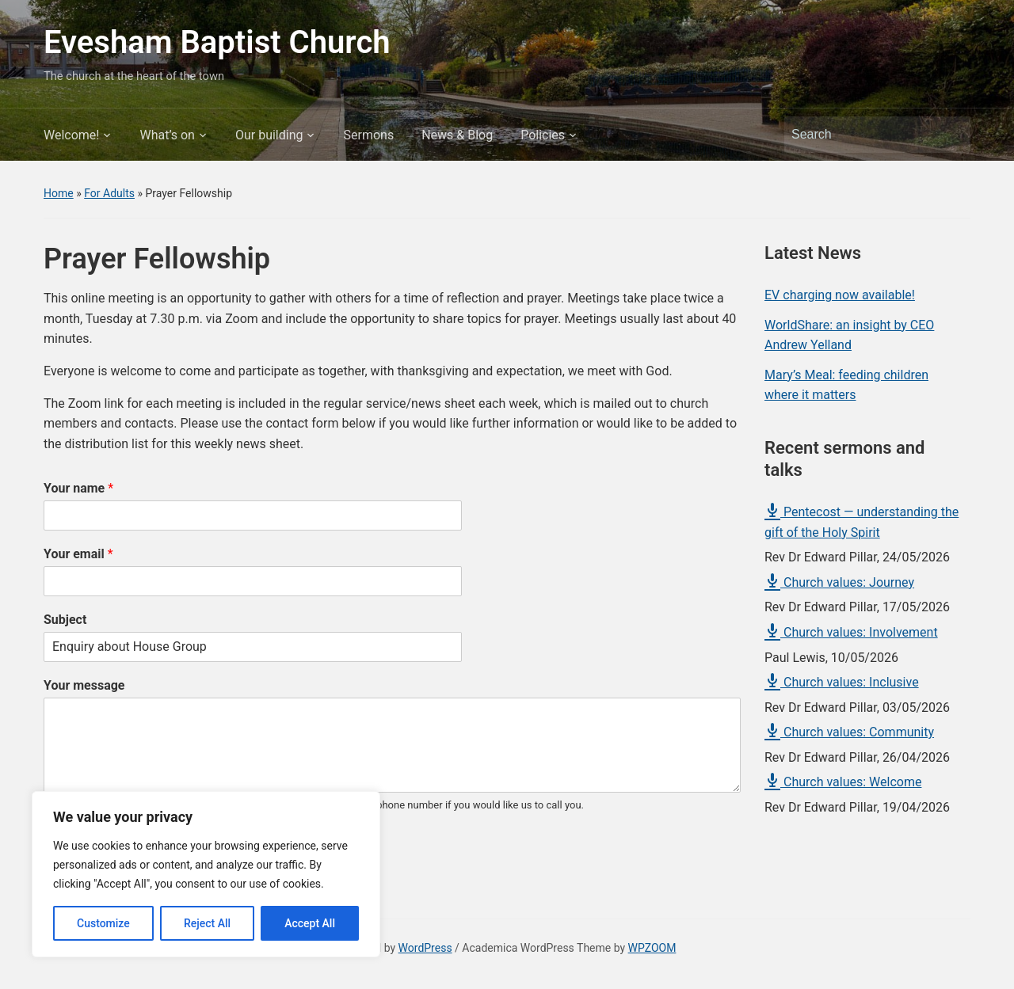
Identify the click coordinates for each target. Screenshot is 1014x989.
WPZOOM (652, 947)
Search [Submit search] (951, 134)
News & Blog (457, 135)
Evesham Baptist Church (217, 42)
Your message (84, 685)
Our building (269, 135)
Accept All (309, 923)
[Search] (863, 135)
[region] (206, 874)
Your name (78, 488)
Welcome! (71, 135)
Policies (542, 135)
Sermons (368, 135)
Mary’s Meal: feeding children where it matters (846, 385)
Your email (78, 553)
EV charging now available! (839, 294)
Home (59, 193)
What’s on (166, 135)
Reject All (207, 923)
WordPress (425, 947)
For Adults (109, 193)
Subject (65, 619)
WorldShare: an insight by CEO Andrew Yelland (849, 335)
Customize (103, 923)
